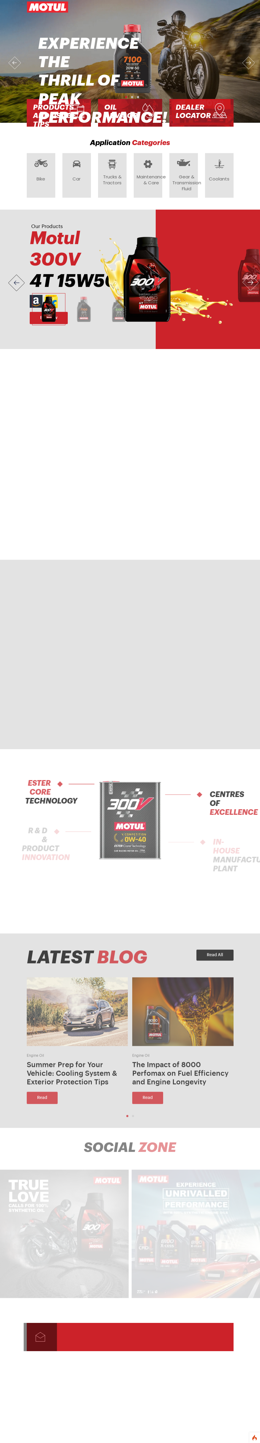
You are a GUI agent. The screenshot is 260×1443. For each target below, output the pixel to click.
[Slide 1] (48, 312)
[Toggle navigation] (225, 7)
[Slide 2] (83, 312)
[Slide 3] (118, 312)
